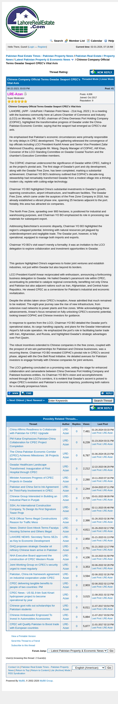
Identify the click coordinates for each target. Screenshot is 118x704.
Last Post (96, 433)
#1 (112, 88)
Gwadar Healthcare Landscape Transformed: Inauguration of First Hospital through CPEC (30, 468)
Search (56, 40)
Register (42, 47)
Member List (75, 40)
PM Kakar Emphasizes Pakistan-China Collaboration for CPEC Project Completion (33, 442)
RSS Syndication (16, 673)
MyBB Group (46, 680)
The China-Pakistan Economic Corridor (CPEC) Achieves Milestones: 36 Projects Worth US (34, 455)
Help (109, 40)
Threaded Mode (90, 79)
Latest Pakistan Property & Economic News (42, 59)
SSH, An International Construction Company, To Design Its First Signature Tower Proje (33, 509)
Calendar (94, 40)
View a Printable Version (23, 636)
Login (31, 47)
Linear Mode (107, 79)
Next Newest (34, 400)
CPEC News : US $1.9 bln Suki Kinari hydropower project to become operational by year (32, 596)
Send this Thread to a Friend (25, 641)
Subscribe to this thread (23, 645)
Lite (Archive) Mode (60, 670)
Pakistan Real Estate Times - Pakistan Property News (40, 55)
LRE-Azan (108, 433)
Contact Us (13, 667)
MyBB (22, 680)
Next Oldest (16, 400)
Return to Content (40, 670)
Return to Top (22, 670)
